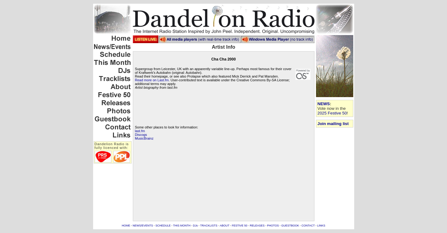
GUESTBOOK (290, 225)
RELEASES (257, 225)
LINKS (321, 225)
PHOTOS (273, 225)
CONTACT (308, 225)
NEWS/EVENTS (143, 225)
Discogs (141, 135)
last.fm (140, 131)
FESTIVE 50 (239, 225)
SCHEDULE (163, 225)
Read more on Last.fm (152, 80)
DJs (195, 225)
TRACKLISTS (209, 225)
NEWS (324, 103)
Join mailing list (333, 123)
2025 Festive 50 (332, 113)
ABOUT (224, 225)
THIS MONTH (182, 225)
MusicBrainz (144, 138)
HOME (126, 225)
